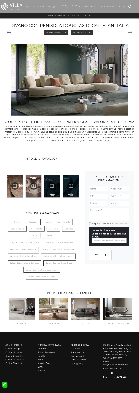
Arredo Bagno (45, 363)
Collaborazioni (107, 6)
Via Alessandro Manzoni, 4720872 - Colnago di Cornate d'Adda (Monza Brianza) (117, 351)
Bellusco (69, 229)
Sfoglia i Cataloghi (82, 32)
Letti (40, 367)
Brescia (48, 235)
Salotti (77, 16)
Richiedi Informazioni (56, 32)
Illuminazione (77, 352)
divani (16, 222)
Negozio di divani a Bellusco (59, 242)
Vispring (76, 6)
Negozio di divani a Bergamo (24, 242)
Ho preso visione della (109, 224)
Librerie (42, 348)
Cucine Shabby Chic (15, 363)
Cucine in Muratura (15, 359)
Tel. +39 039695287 (112, 358)
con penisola (64, 222)
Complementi (78, 356)
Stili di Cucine (13, 345)
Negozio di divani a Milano (23, 256)
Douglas (87, 16)
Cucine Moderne (13, 352)
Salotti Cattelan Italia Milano (42, 277)
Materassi (75, 348)
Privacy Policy (120, 224)
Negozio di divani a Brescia (23, 249)
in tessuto (31, 222)
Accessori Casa (80, 345)
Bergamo (53, 229)
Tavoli (41, 359)
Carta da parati (78, 359)
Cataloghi (51, 6)
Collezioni (39, 6)
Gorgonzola (36, 229)
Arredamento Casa (64, 16)
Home (50, 16)
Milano (34, 235)
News (85, 6)
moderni (47, 222)
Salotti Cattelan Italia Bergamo (58, 256)
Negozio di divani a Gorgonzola (58, 249)
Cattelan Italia (17, 229)
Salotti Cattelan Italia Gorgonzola (42, 270)
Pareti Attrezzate (46, 352)
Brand (94, 6)
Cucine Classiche (14, 356)
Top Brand (77, 364)
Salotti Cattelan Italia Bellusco (24, 263)
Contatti (121, 6)
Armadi (41, 370)
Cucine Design (12, 348)
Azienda (27, 6)
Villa (64, 6)
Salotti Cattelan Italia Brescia (60, 263)
